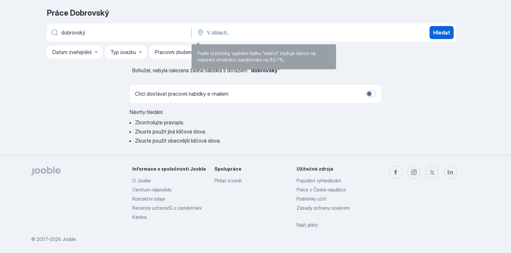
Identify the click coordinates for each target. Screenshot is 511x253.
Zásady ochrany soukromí (323, 208)
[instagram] (413, 172)
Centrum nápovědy (151, 189)
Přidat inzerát (228, 180)
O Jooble (141, 180)
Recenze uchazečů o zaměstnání (167, 208)
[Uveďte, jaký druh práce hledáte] (118, 32)
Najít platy (307, 225)
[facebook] (395, 172)
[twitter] (432, 172)
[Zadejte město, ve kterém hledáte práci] (264, 32)
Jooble (69, 239)
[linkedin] (450, 172)
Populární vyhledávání (319, 180)
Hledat (441, 32)
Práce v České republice (321, 189)
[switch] (371, 94)
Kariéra (139, 217)
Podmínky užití (311, 199)
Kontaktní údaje (148, 199)
